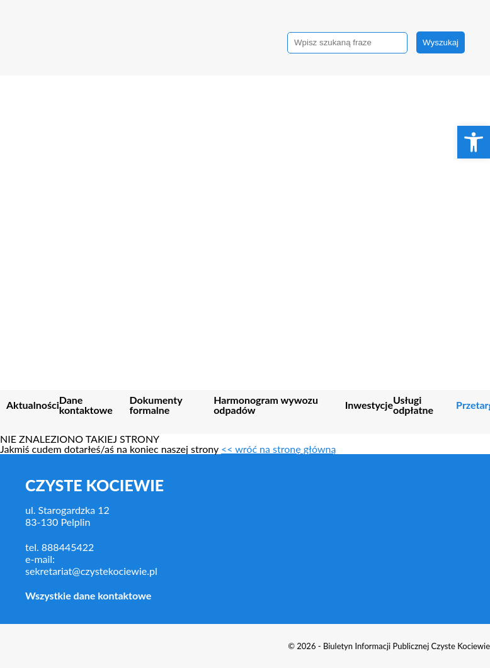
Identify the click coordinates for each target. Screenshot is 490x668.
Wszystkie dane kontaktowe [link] (88, 595)
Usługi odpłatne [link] (413, 405)
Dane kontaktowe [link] (86, 405)
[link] (473, 142)
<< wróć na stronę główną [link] (278, 449)
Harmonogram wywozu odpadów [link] (266, 405)
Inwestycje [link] (369, 405)
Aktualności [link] (32, 405)
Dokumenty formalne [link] (156, 405)
